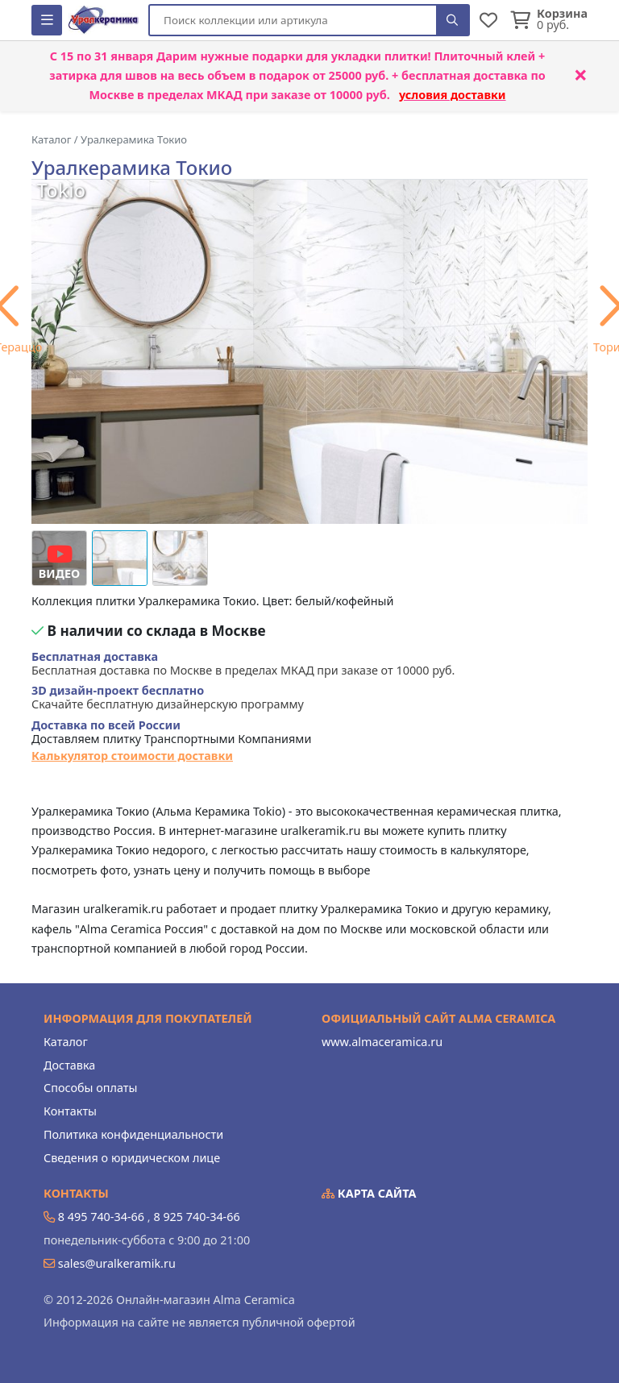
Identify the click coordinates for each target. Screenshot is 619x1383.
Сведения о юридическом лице (132, 1157)
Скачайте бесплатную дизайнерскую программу (167, 697)
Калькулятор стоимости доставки (132, 755)
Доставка (69, 1065)
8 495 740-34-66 (101, 1216)
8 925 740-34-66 (196, 1216)
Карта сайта (369, 1193)
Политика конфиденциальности (133, 1134)
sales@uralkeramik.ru (117, 1263)
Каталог (66, 1041)
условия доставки (452, 94)
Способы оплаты (90, 1087)
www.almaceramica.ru (382, 1041)
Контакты (70, 1111)
